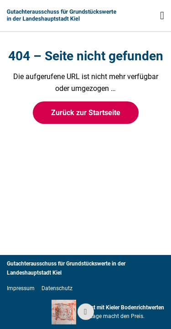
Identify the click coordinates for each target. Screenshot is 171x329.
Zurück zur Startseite (85, 112)
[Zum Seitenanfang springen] (86, 311)
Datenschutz (57, 288)
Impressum (21, 288)
